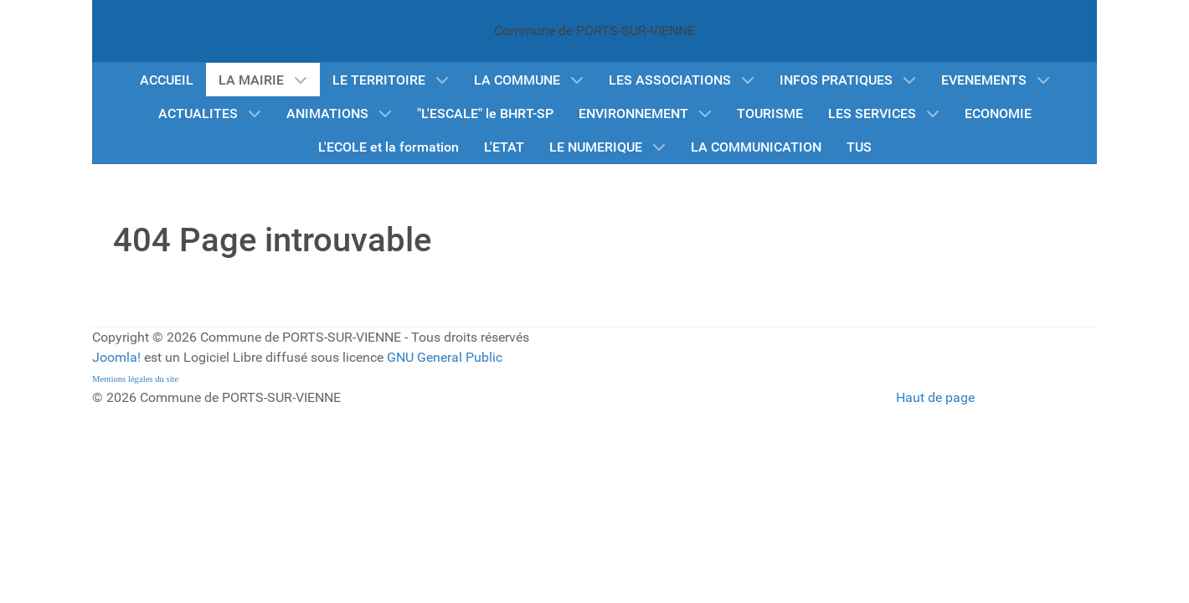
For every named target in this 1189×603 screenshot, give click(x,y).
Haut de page (935, 397)
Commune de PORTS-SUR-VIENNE (594, 31)
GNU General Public (444, 357)
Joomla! (116, 357)
